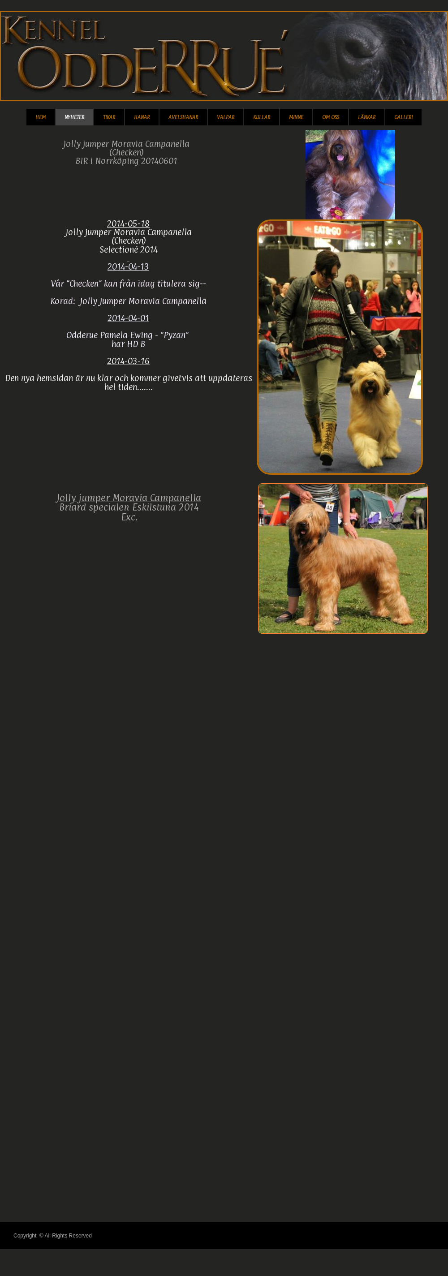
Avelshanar (183, 117)
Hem (40, 117)
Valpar (225, 117)
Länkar (366, 117)
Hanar (142, 117)
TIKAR (109, 117)
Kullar (261, 117)
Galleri (403, 117)
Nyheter (74, 117)
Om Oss (330, 117)
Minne (296, 117)
